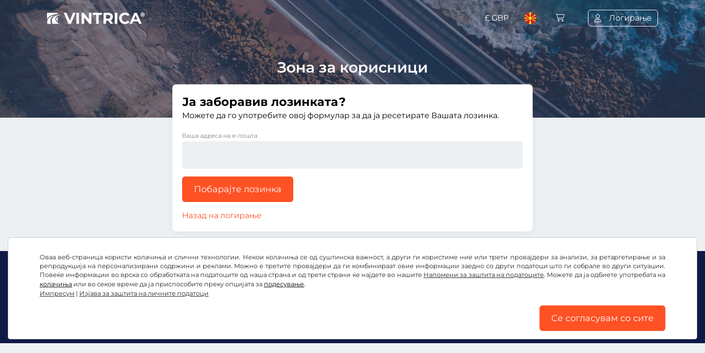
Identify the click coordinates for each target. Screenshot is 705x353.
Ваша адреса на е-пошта (220, 135)
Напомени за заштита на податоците (483, 274)
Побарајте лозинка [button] (238, 189)
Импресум (57, 293)
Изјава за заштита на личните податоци (144, 293)
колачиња (56, 284)
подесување (284, 284)
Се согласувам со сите (602, 318)
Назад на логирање (221, 215)
